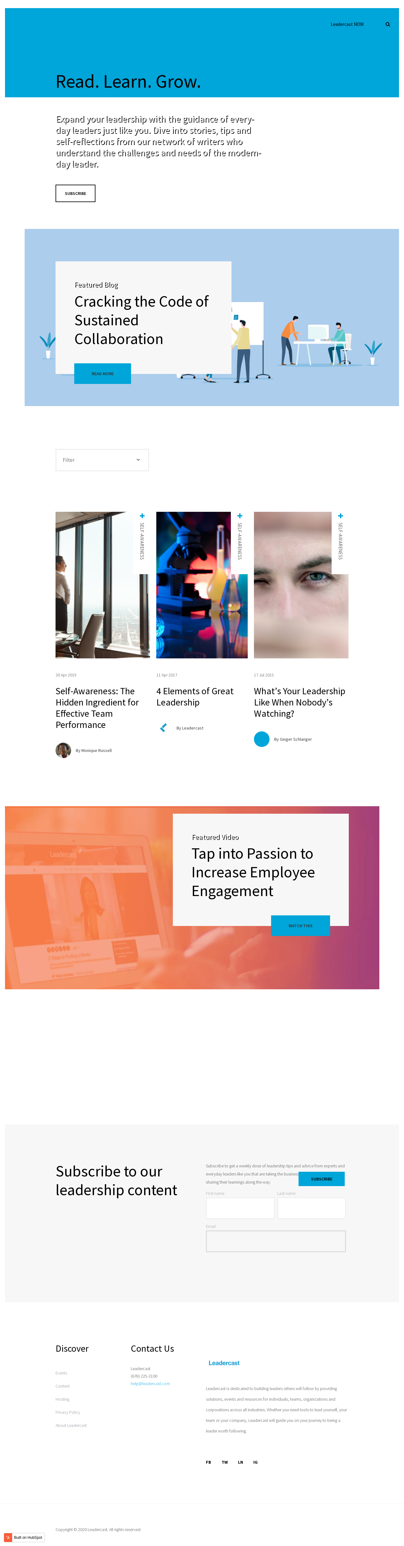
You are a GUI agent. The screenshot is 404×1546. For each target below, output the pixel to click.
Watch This (301, 925)
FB (208, 1462)
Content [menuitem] (63, 1386)
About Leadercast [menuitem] (71, 1425)
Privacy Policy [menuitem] (68, 1412)
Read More (103, 373)
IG (255, 1462)
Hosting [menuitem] (62, 1399)
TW (224, 1462)
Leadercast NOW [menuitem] (347, 24)
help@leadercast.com (150, 1383)
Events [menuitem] (61, 1373)
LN (240, 1462)
